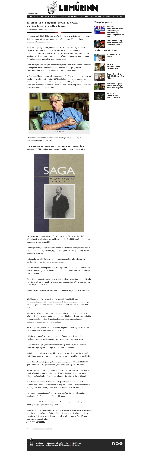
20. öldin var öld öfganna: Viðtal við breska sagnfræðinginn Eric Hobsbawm (52, 24)
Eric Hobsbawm (38, 429)
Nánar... (78, 443)
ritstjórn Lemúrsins (38, 30)
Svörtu (63, 16)
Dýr (91, 16)
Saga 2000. (40, 422)
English (77, 445)
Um (113, 16)
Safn (47, 16)
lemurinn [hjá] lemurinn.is (61, 445)
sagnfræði (48, 429)
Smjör (98, 16)
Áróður (106, 16)
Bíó (86, 16)
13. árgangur (33, 13)
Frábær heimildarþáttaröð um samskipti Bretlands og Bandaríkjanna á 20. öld (115, 32)
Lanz (81, 16)
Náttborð (72, 16)
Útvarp (54, 16)
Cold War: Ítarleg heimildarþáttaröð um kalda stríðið (115, 43)
